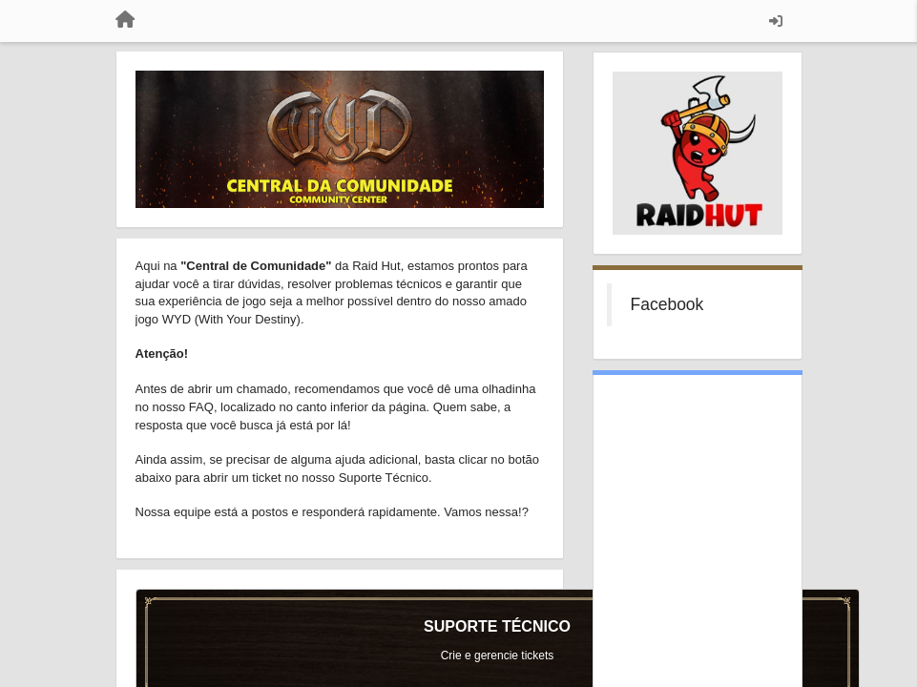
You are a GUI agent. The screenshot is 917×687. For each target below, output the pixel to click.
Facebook (667, 304)
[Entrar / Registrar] (776, 21)
